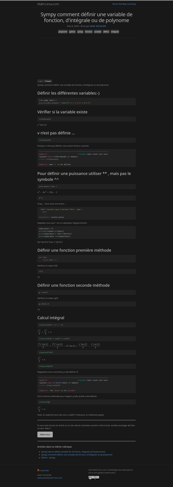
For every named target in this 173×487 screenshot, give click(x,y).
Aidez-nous (45, 434)
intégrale (115, 31)
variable (97, 31)
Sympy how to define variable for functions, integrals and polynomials (73, 451)
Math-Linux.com (48, 4)
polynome (63, 31)
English (40, 81)
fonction (88, 31)
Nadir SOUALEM (98, 26)
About (115, 4)
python (72, 31)
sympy (80, 31)
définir (106, 31)
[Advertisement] (86, 59)
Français (48, 81)
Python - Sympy (48, 457)
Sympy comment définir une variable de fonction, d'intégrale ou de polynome (76, 454)
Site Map (122, 4)
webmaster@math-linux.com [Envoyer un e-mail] (49, 478)
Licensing (131, 4)
